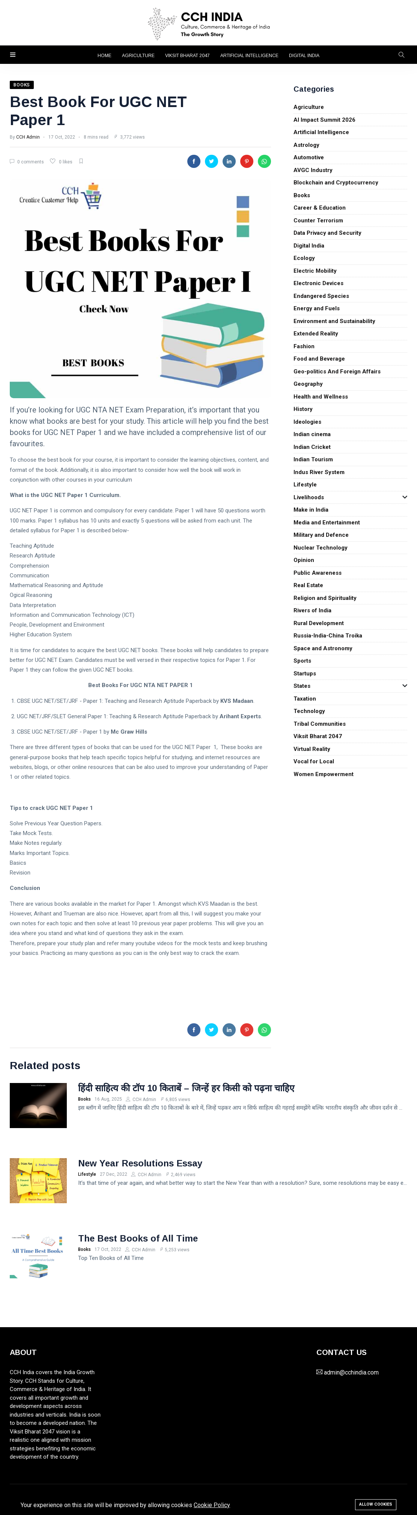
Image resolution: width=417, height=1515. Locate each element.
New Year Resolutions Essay (140, 1163)
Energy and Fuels (317, 308)
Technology (309, 711)
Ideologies (307, 421)
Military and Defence (321, 535)
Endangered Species (321, 296)
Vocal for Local (314, 761)
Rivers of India (312, 610)
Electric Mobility (315, 270)
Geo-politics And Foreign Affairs (337, 371)
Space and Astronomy (323, 648)
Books (302, 195)
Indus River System (319, 472)
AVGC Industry (313, 170)
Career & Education (320, 207)
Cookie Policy (212, 1505)
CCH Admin (28, 137)
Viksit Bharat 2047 (187, 55)
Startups (305, 673)
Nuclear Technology (321, 547)
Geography (308, 384)
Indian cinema (312, 434)
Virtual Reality (312, 749)
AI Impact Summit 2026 (324, 119)
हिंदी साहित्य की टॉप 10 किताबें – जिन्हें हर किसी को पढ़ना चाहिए (186, 1088)
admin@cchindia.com (351, 1372)
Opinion (304, 560)
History (303, 409)
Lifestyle (305, 484)
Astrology (306, 145)
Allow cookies (375, 1504)
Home (104, 55)
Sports (302, 660)
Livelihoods (309, 497)
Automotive (309, 157)
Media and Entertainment (327, 522)
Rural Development (319, 623)
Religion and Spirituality (325, 598)
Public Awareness (318, 572)
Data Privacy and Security (327, 233)
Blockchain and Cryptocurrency (336, 182)
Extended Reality (316, 333)
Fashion (304, 346)
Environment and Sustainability (334, 321)
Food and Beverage (319, 358)
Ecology (304, 258)
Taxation (305, 698)
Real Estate (308, 585)
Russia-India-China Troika (328, 635)
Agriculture (138, 55)
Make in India (311, 509)
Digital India (304, 55)
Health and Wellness (321, 396)
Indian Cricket (312, 447)
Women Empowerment (324, 774)
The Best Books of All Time (138, 1238)
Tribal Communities (320, 723)
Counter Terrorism (318, 220)
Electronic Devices (318, 283)
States (302, 686)
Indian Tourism (313, 459)
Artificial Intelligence (249, 55)
